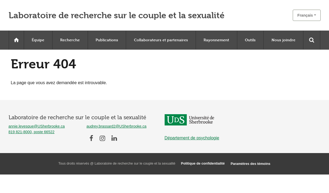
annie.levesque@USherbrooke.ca (37, 126)
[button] (306, 15)
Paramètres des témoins (250, 164)
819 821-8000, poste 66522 (32, 132)
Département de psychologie (192, 138)
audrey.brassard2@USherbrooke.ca (116, 126)
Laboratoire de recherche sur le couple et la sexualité (117, 15)
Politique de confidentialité (203, 163)
